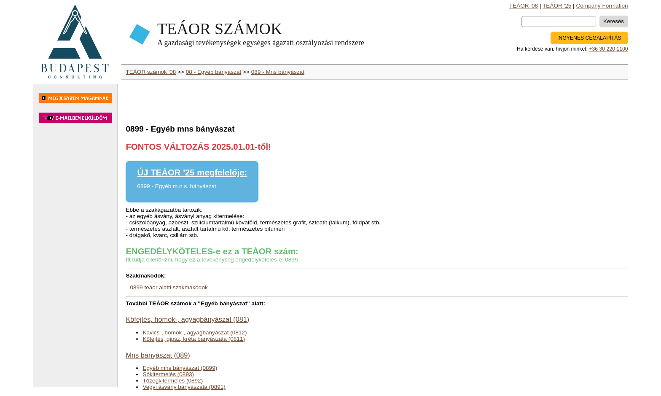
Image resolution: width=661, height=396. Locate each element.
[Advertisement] (75, 258)
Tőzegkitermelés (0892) (172, 380)
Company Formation (602, 6)
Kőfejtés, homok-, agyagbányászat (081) (187, 319)
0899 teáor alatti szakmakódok (168, 287)
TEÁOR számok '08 (151, 72)
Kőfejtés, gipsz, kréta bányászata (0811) (193, 339)
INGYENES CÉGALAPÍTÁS (589, 38)
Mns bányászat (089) (158, 355)
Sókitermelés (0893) (168, 374)
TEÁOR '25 (557, 6)
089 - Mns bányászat (277, 72)
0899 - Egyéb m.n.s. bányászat (176, 186)
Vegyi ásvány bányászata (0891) (183, 387)
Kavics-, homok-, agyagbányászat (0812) (194, 332)
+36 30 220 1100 (608, 49)
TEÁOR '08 (523, 6)
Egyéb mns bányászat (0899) (179, 368)
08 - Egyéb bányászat (214, 72)
